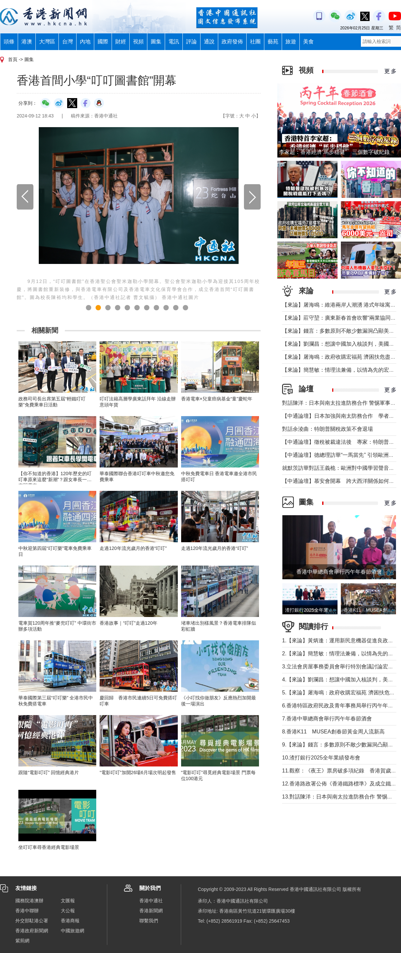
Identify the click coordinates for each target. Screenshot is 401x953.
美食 (308, 41)
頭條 (9, 41)
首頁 (12, 59)
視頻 (138, 41)
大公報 (68, 910)
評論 (191, 41)
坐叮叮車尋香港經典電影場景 (48, 847)
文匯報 (68, 900)
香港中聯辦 (27, 910)
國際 (103, 41)
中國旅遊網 (72, 930)
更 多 (390, 71)
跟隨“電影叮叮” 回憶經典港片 (48, 772)
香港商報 (70, 920)
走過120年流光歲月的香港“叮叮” (133, 548)
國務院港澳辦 (29, 900)
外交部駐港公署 (31, 920)
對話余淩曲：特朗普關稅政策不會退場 (327, 429)
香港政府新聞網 (31, 930)
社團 (255, 41)
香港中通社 (151, 900)
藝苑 (273, 41)
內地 (85, 41)
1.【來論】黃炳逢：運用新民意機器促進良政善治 (340, 640)
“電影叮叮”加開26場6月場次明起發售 (138, 772)
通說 (209, 41)
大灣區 (47, 41)
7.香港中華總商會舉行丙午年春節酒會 (327, 718)
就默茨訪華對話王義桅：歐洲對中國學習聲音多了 (341, 468)
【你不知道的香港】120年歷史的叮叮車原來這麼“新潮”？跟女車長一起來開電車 (55, 479)
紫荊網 (22, 940)
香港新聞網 (151, 910)
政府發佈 (232, 41)
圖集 (156, 41)
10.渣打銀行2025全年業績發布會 (321, 757)
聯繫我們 (148, 920)
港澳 (26, 41)
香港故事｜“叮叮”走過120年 (128, 623)
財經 (120, 41)
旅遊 (290, 41)
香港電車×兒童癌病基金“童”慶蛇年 (217, 398)
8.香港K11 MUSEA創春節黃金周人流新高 (333, 731)
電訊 (173, 41)
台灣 (67, 41)
